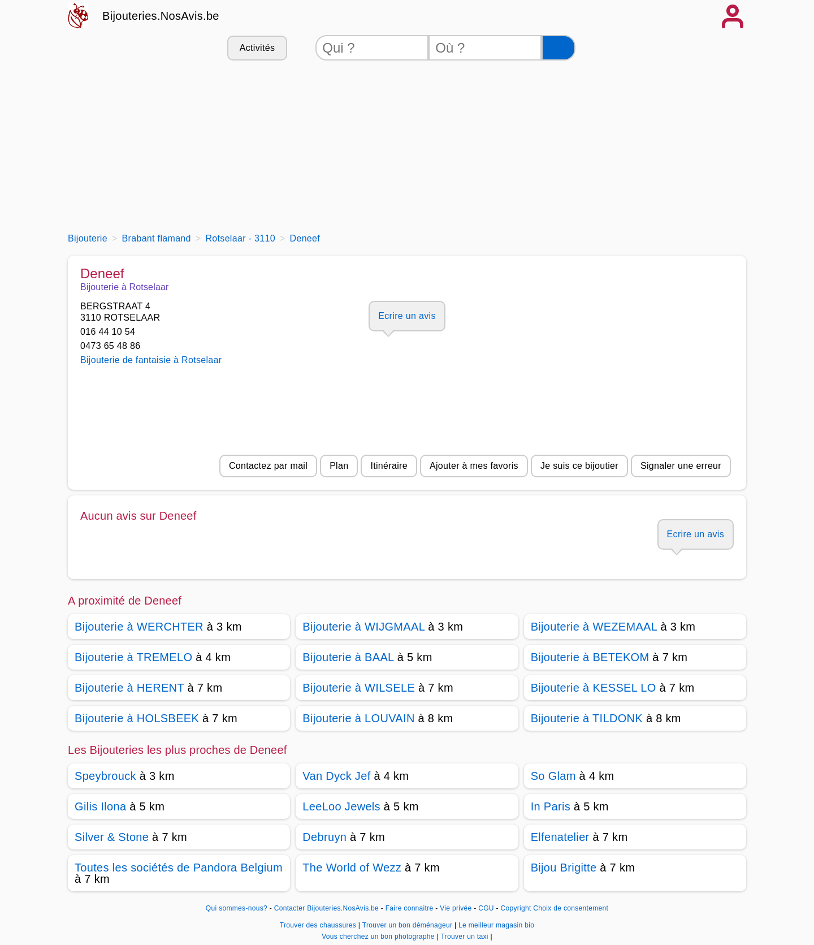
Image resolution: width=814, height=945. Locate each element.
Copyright (515, 908)
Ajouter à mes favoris (474, 466)
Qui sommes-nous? (236, 908)
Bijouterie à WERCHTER (139, 626)
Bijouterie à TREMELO (133, 657)
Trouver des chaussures (319, 925)
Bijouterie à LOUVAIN (358, 718)
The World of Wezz (351, 867)
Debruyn (324, 837)
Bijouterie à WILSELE (358, 687)
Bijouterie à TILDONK (587, 718)
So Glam (553, 776)
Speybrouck (105, 776)
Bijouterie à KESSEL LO (593, 687)
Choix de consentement (570, 908)
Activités (257, 48)
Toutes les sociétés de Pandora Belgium (179, 867)
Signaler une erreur (680, 466)
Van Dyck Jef (336, 776)
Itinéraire (388, 466)
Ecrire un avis (406, 316)
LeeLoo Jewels (341, 806)
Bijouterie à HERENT (129, 687)
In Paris (550, 806)
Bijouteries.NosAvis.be (160, 16)
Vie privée (455, 908)
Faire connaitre (410, 908)
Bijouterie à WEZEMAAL (594, 626)
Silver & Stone (112, 837)
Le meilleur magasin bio (496, 925)
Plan (339, 466)
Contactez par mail (268, 466)
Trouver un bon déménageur (408, 925)
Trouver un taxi (465, 936)
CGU (486, 908)
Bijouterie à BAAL (347, 657)
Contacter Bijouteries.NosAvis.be (326, 908)
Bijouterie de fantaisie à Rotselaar (151, 360)
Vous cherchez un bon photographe (379, 936)
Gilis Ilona (100, 806)
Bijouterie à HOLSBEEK (137, 718)
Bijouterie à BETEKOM (590, 657)
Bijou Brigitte (564, 867)
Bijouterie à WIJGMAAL (363, 626)
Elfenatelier (560, 837)
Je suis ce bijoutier (579, 466)
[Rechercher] (558, 48)
